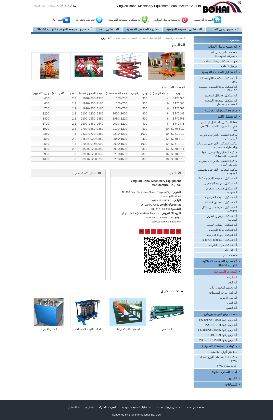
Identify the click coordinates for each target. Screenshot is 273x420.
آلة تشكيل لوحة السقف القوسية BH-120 (218, 88)
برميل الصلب (229, 66)
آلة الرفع (232, 277)
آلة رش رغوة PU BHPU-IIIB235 (217, 329)
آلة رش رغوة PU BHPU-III (221, 324)
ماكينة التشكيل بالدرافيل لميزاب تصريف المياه (218, 162)
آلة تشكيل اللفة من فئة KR (221, 202)
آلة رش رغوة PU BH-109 (222, 335)
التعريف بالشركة (85, 19)
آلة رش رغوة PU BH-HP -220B (218, 340)
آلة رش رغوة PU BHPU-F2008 (218, 319)
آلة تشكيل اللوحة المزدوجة (221, 197)
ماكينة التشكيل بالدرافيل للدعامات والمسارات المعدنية (217, 145)
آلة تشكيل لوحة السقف (223, 229)
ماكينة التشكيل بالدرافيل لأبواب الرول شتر (218, 136)
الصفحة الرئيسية (204, 19)
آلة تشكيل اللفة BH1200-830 (219, 240)
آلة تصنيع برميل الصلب (167, 19)
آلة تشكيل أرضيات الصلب (222, 224)
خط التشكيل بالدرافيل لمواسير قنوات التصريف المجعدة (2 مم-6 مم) (218, 126)
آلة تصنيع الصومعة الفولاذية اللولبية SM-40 (64, 29)
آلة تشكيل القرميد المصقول (220, 183)
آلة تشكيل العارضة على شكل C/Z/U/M (219, 209)
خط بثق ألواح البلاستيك (223, 352)
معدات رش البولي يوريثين (220, 314)
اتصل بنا (58, 19)
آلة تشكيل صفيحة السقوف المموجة (221, 190)
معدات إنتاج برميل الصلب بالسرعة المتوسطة (222, 54)
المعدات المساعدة (127, 38)
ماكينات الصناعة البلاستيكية (219, 346)
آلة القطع (231, 307)
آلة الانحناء (231, 250)
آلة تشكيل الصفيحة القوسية (124, 19)
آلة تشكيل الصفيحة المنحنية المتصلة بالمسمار (221, 102)
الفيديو (233, 378)
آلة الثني (232, 302)
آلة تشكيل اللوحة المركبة (222, 234)
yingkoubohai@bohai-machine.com (141, 213)
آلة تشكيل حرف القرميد (222, 245)
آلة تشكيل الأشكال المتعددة (221, 95)
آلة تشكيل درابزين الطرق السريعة (222, 217)
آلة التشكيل (74, 407)
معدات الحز (230, 255)
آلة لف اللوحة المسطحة (88, 329)
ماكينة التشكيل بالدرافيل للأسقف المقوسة (217, 171)
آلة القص (167, 329)
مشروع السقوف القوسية (143, 29)
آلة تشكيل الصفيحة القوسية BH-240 (218, 79)
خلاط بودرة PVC (227, 365)
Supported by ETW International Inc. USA (136, 414)
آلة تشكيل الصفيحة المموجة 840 (217, 178)
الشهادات (231, 384)
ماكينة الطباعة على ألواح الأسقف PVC (217, 358)
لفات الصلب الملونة (224, 372)
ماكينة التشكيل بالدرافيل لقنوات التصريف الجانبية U (218, 154)
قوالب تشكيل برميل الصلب (220, 61)
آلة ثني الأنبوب (49, 329)
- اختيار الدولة (53, 5)
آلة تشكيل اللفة (109, 29)
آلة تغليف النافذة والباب (128, 329)
